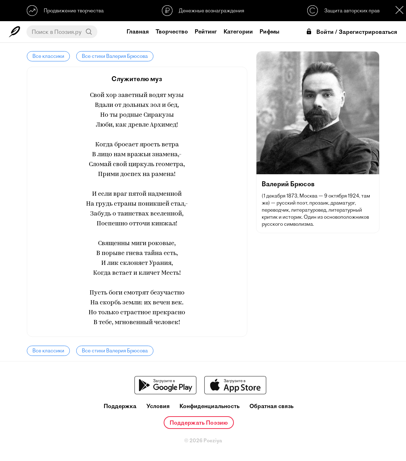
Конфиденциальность (210, 406)
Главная (138, 31)
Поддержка (120, 406)
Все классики (48, 56)
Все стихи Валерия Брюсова (115, 56)
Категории (238, 31)
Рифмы (269, 31)
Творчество (172, 31)
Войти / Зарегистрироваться (351, 32)
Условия (158, 406)
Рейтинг (206, 31)
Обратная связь (271, 406)
